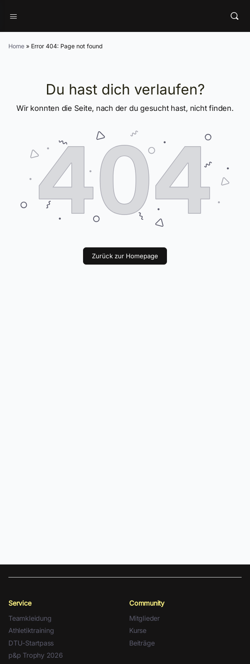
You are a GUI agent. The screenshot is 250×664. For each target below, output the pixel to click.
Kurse (137, 631)
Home (16, 46)
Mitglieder (144, 618)
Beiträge (141, 643)
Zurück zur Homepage (125, 256)
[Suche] (234, 16)
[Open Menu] (13, 15)
